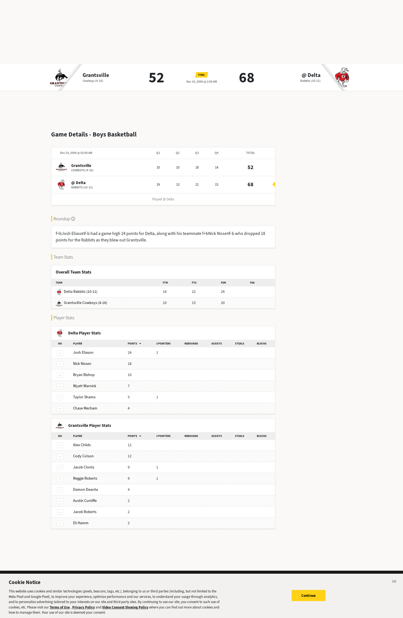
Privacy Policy (83, 612)
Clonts (83, 462)
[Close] (394, 588)
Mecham (85, 403)
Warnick (84, 381)
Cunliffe (85, 496)
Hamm (81, 518)
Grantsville (96, 75)
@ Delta (311, 75)
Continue (308, 600)
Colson (83, 451)
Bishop (84, 370)
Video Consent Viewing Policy (125, 612)
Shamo (84, 392)
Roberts (85, 474)
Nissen (82, 359)
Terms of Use (60, 612)
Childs (82, 440)
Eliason (83, 348)
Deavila (85, 485)
